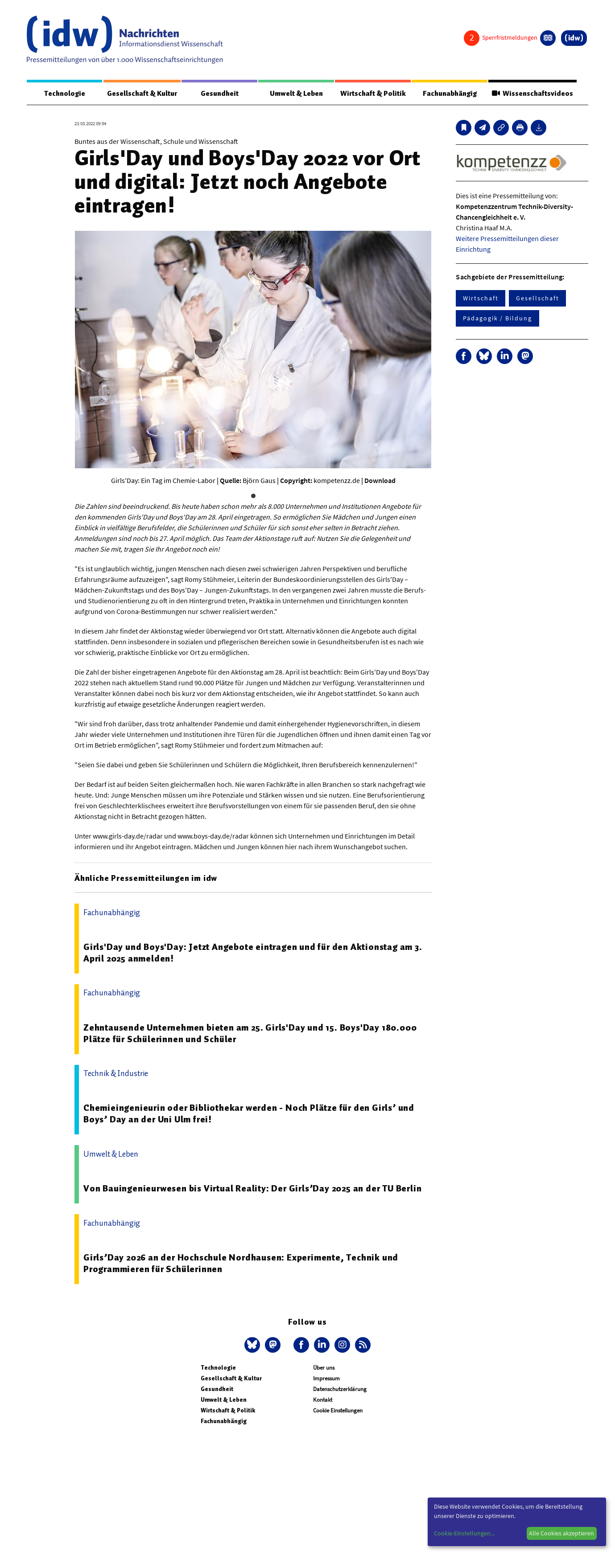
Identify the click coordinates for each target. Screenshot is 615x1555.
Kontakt (322, 1400)
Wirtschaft (480, 298)
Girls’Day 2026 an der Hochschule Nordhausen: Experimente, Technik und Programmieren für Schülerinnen (240, 1263)
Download (380, 480)
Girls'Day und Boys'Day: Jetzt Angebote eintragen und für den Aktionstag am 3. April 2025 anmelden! (252, 952)
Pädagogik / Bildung (497, 318)
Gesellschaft (537, 298)
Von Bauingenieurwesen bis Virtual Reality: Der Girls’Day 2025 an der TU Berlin (252, 1188)
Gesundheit (220, 93)
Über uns (323, 1367)
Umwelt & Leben (296, 93)
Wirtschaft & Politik (373, 93)
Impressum (326, 1378)
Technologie (64, 93)
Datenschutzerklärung (340, 1389)
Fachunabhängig (450, 93)
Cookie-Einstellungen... (464, 1533)
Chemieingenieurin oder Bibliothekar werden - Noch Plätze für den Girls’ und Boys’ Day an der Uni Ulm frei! (248, 1113)
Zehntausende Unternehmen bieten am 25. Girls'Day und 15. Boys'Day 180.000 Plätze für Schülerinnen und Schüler (250, 1033)
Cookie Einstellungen (338, 1410)
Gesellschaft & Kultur (142, 93)
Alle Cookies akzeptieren (561, 1533)
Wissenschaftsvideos (532, 93)
